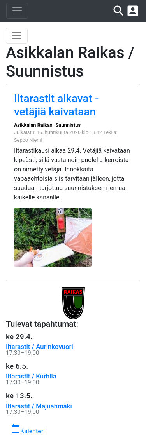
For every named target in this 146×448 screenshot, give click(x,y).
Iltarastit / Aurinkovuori (39, 346)
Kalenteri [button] (28, 429)
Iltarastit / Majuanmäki (39, 406)
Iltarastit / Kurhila (31, 376)
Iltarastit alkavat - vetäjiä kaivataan (56, 105)
